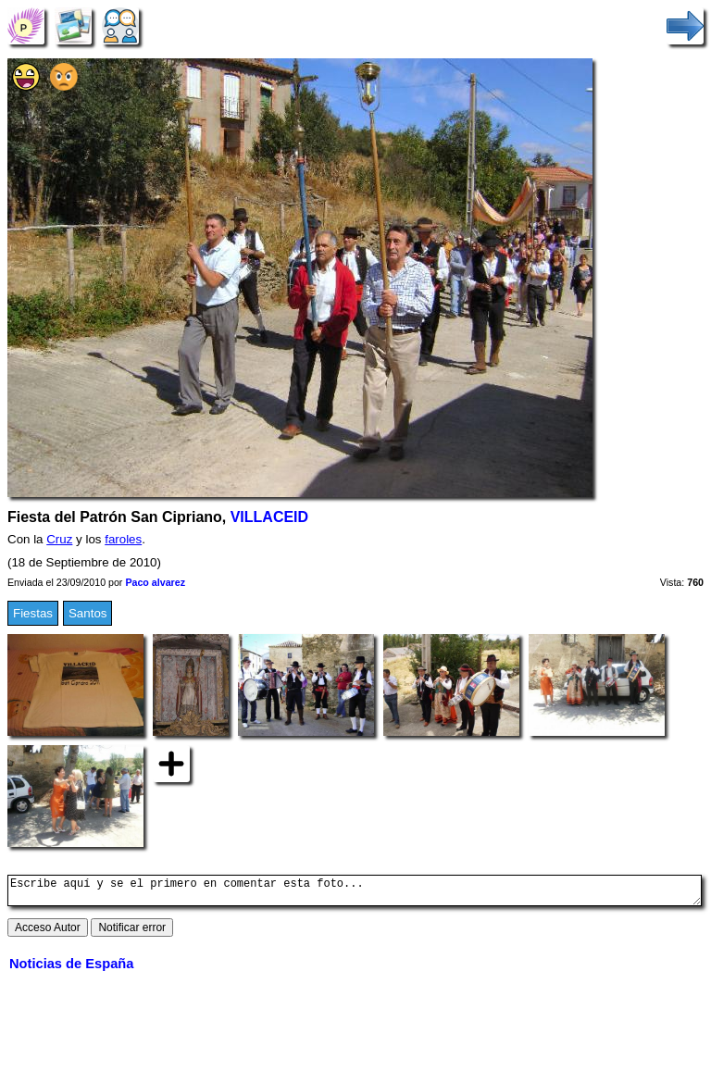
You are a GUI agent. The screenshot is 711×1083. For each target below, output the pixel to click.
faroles (123, 539)
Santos (88, 613)
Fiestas (33, 613)
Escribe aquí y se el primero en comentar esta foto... (354, 893)
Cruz (59, 539)
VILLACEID (269, 517)
